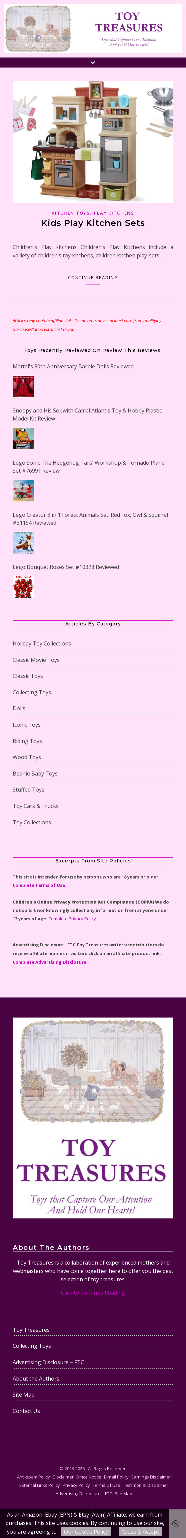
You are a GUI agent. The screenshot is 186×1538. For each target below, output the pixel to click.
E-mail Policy (116, 1477)
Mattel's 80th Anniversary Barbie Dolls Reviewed (73, 366)
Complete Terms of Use (39, 885)
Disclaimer (63, 1477)
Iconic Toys (27, 724)
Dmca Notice (88, 1477)
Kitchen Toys (71, 213)
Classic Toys (28, 676)
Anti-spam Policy (33, 1477)
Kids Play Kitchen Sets (93, 223)
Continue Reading (93, 277)
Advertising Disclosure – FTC (48, 1362)
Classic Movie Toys (36, 660)
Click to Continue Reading (93, 1292)
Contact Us (26, 1411)
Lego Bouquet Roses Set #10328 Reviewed (66, 567)
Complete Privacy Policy (72, 919)
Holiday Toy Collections (42, 643)
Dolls (19, 708)
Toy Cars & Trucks (36, 806)
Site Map (24, 1394)
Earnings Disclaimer (151, 1477)
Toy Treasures (31, 1329)
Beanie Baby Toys (35, 773)
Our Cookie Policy (86, 1531)
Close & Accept (141, 1531)
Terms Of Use (106, 1485)
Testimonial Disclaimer (145, 1485)
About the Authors (36, 1378)
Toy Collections (32, 822)
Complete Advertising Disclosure (49, 962)
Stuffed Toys (28, 789)
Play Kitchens (114, 213)
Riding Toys (27, 741)
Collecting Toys (32, 692)
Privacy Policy (76, 1485)
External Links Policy (39, 1485)
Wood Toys (27, 757)
